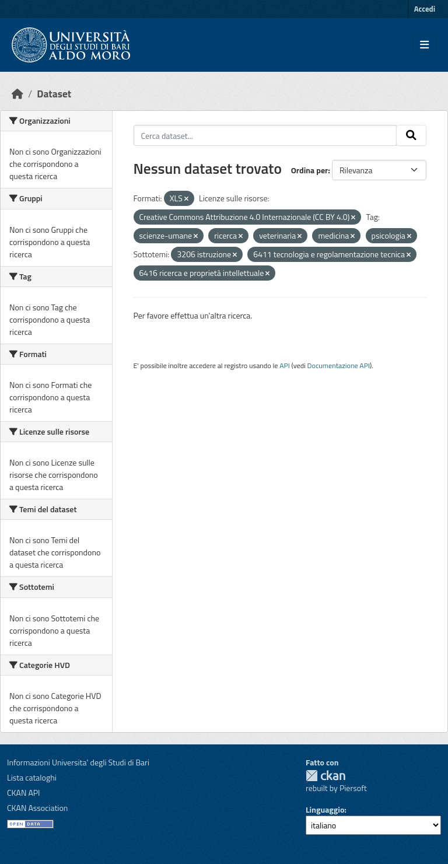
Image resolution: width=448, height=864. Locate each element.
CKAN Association (37, 808)
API (284, 365)
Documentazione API (338, 365)
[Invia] (411, 135)
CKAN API (23, 792)
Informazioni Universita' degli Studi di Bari (78, 762)
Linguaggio (325, 809)
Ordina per (309, 170)
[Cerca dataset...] (265, 135)
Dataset (54, 94)
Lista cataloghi (32, 777)
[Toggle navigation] (424, 45)
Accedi (424, 9)
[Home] (17, 94)
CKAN (325, 775)
